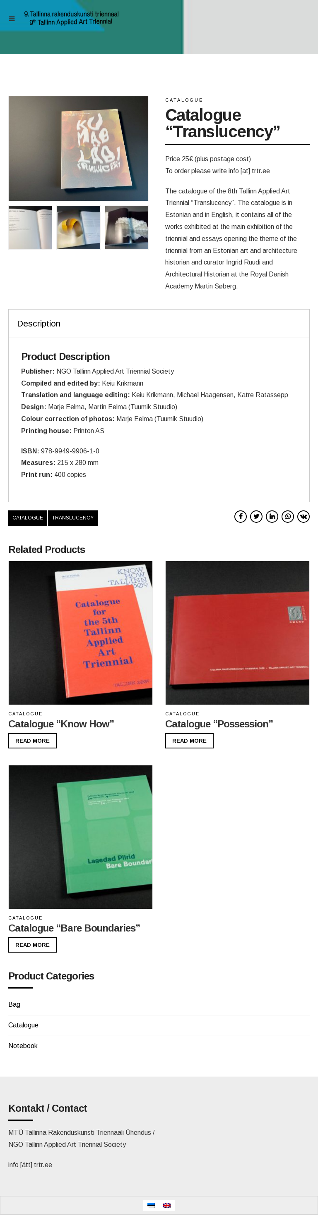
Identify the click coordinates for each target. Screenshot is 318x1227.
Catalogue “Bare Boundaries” (74, 928)
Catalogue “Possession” (219, 723)
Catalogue (184, 100)
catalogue (27, 518)
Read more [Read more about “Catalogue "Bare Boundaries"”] (32, 945)
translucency (73, 518)
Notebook (23, 1045)
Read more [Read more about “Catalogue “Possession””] (189, 741)
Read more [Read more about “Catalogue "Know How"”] (32, 741)
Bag (14, 1004)
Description (38, 323)
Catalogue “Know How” (61, 723)
